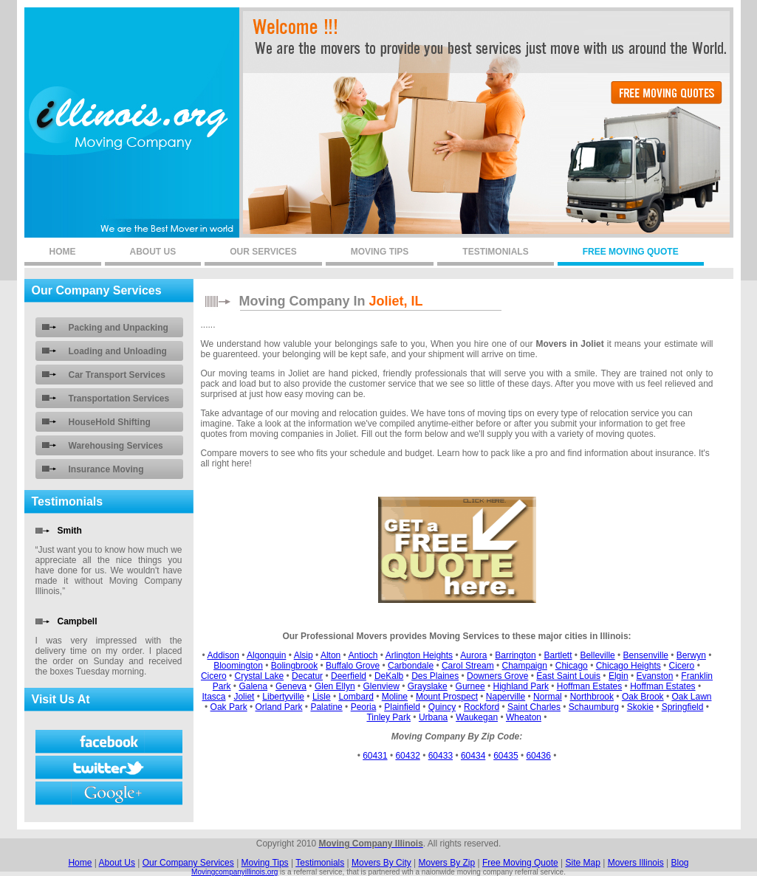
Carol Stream (468, 666)
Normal (547, 697)
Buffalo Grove (353, 666)
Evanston (654, 676)
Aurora (473, 655)
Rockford (481, 707)
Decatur (307, 676)
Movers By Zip (447, 863)
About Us (117, 863)
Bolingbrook (294, 666)
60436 (538, 756)
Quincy (442, 707)
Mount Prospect (447, 697)
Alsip (303, 655)
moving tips (380, 251)
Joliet (243, 697)
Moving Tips (265, 863)
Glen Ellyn (335, 686)
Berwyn (691, 655)
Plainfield (402, 707)
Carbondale (411, 666)
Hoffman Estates (590, 686)
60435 (505, 756)
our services (263, 251)
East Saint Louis (568, 676)
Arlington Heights (419, 655)
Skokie (640, 707)
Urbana (433, 717)
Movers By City (381, 863)
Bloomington (238, 666)
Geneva (290, 686)
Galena (253, 686)
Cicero (682, 666)
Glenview (381, 686)
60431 (375, 756)
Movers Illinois (636, 863)
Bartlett (558, 655)
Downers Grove (497, 676)
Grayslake (428, 686)
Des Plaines (435, 676)
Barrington (515, 655)
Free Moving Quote (520, 863)
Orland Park (279, 707)
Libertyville (283, 697)
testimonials (495, 251)
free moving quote (631, 251)
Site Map (583, 863)
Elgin (618, 676)
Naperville (505, 697)
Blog (680, 863)
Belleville (597, 655)
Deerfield (348, 676)
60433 (440, 756)
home (62, 251)
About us (153, 251)
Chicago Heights (628, 666)
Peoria (364, 707)
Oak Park (228, 707)
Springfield (683, 707)
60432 (407, 756)
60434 (473, 756)
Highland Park (521, 686)
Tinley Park (388, 717)
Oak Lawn (691, 697)
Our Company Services (188, 863)
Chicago (571, 666)
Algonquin (266, 655)
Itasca (214, 697)
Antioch (362, 655)
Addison (223, 655)
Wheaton (523, 717)
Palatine (326, 707)
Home (80, 863)
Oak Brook (643, 697)
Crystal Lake (259, 676)
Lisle (321, 697)
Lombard (355, 697)
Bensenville (645, 655)
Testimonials (319, 863)
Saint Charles (534, 707)
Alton (330, 655)
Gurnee (470, 686)
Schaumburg (594, 707)
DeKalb (388, 676)
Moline (395, 697)
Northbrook (592, 697)
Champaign (524, 666)
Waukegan (477, 717)
